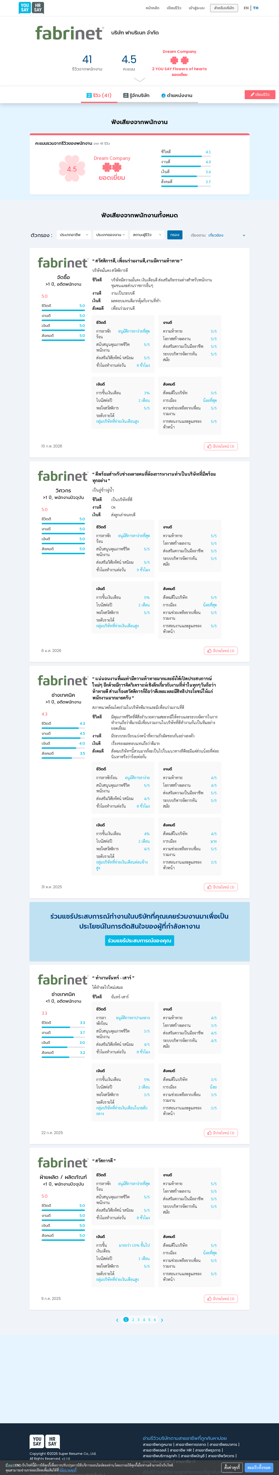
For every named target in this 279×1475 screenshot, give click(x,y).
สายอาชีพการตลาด (193, 1444)
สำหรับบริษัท (224, 8)
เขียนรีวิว (174, 8)
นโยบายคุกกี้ (68, 1470)
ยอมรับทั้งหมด (259, 1467)
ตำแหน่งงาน (176, 95)
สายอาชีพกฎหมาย (159, 1444)
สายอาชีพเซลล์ (156, 1450)
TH (255, 8)
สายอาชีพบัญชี (194, 1456)
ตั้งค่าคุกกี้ (232, 1467)
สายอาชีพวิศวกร (223, 1456)
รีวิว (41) (99, 95)
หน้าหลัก (152, 8)
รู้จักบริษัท (136, 95)
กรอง (174, 234)
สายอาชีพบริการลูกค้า (162, 1456)
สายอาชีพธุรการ (209, 1450)
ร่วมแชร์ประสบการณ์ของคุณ (139, 940)
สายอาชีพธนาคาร (225, 1444)
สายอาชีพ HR (182, 1450)
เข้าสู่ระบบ (196, 8)
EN (246, 8)
